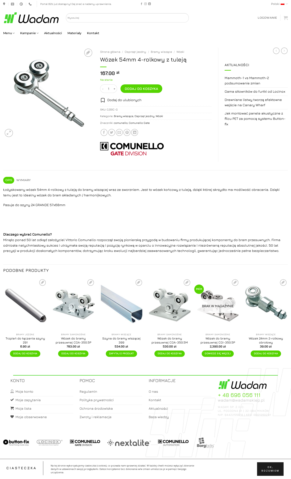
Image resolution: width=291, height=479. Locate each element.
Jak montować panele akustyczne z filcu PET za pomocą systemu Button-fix (255, 118)
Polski (279, 4)
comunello (120, 122)
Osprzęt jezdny (135, 51)
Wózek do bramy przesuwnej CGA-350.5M (169, 340)
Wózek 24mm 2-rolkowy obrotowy (266, 340)
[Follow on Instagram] (145, 4)
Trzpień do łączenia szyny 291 (25, 340)
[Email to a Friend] (119, 132)
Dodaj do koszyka (141, 89)
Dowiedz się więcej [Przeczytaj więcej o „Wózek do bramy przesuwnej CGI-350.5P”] (218, 353)
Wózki (180, 51)
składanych (71, 195)
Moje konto (139, 471)
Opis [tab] (8, 180)
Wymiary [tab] (23, 180)
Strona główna (110, 51)
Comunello (41, 234)
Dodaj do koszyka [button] (25, 353)
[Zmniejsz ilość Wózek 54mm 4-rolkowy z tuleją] (102, 88)
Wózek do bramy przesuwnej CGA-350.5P (73, 340)
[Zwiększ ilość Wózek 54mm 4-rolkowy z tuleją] (114, 88)
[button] (267, 17)
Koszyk (155, 471)
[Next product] (276, 50)
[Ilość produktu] (108, 88)
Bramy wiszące (161, 51)
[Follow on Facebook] (141, 4)
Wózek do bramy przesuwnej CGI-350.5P (217, 340)
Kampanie (29, 33)
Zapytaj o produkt (121, 353)
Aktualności (53, 33)
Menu (9, 33)
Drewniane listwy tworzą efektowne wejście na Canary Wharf (253, 102)
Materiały (74, 33)
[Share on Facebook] (104, 132)
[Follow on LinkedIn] (149, 4)
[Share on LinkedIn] (134, 132)
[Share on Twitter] (111, 132)
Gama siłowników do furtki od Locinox (255, 91)
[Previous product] (284, 50)
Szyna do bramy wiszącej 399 (121, 340)
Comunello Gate (139, 122)
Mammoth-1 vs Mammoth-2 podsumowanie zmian (247, 80)
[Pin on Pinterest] (126, 132)
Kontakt (93, 33)
